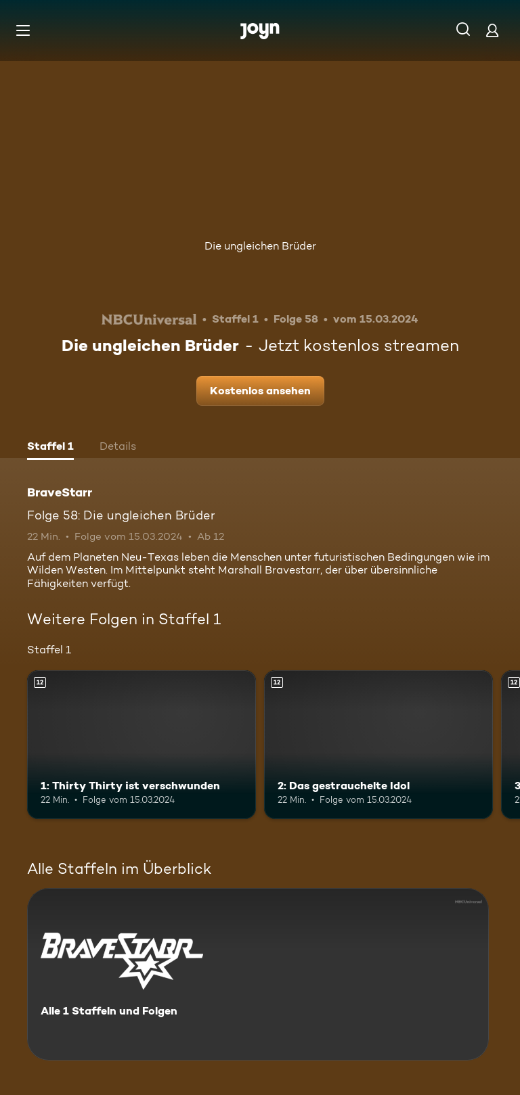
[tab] (50, 448)
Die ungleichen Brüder (260, 245)
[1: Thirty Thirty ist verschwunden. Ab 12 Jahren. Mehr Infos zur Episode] (141, 744)
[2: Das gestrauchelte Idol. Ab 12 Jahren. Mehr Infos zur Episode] (378, 744)
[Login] (492, 30)
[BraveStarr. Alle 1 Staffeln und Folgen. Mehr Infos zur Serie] (258, 974)
